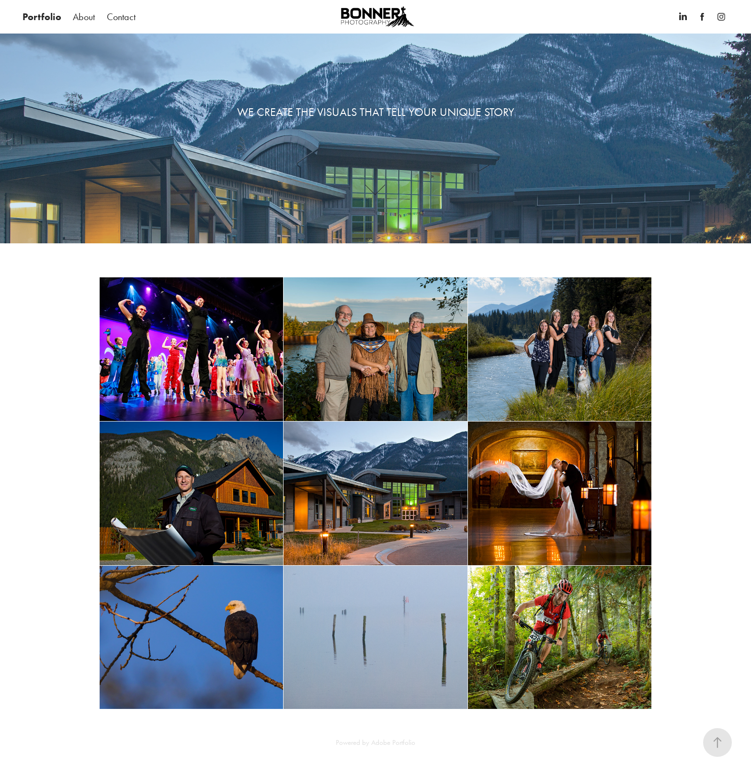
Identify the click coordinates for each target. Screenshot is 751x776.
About (84, 17)
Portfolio (42, 17)
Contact (121, 17)
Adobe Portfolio (393, 742)
